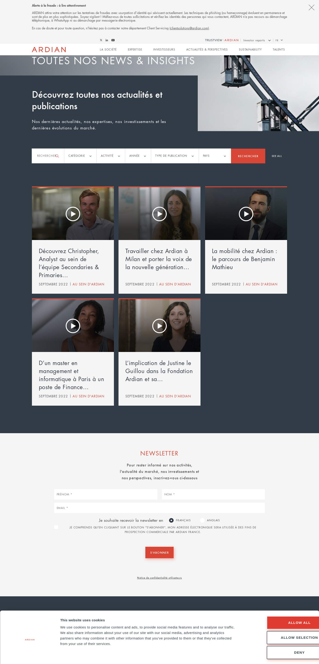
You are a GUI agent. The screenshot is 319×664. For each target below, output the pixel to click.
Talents (279, 50)
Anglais (213, 520)
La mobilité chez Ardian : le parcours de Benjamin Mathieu (244, 259)
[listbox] (80, 155)
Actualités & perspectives (207, 50)
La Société (108, 50)
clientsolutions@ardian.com (189, 28)
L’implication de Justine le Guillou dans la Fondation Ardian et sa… (159, 371)
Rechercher (248, 155)
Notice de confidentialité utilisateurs (159, 577)
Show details (241, 655)
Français (183, 520)
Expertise (135, 50)
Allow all (280, 604)
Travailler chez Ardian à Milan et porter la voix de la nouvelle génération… (158, 259)
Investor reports (254, 40)
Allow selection (280, 619)
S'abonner (159, 552)
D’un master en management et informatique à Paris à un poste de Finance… (71, 375)
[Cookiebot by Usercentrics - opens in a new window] (30, 655)
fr (277, 40)
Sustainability (250, 50)
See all (277, 156)
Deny (280, 634)
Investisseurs (164, 50)
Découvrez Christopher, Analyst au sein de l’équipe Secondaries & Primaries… (69, 263)
